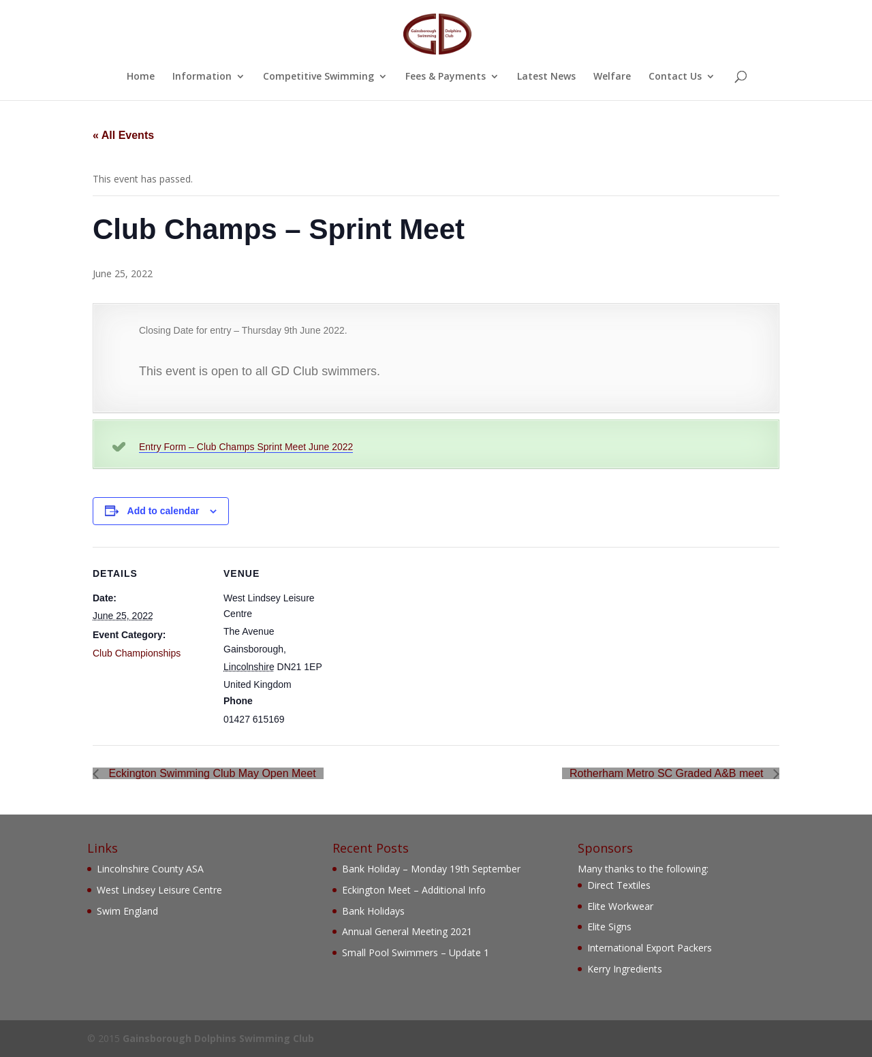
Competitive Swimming (318, 77)
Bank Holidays (373, 910)
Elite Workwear (620, 906)
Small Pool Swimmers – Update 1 (415, 952)
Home (141, 77)
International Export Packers (649, 947)
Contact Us (675, 77)
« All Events (123, 135)
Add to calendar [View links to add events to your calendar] (163, 510)
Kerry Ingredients (624, 968)
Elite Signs (609, 926)
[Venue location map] (426, 641)
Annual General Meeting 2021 (407, 931)
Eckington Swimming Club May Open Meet (211, 773)
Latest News (546, 77)
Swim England (127, 910)
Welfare (612, 77)
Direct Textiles (619, 885)
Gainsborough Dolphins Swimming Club (218, 1038)
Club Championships (137, 653)
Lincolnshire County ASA (150, 868)
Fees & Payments (445, 77)
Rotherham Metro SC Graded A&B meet (668, 773)
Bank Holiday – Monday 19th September (431, 868)
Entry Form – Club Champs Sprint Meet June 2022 (246, 446)
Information (202, 77)
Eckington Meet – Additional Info (414, 889)
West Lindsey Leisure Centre (159, 889)
